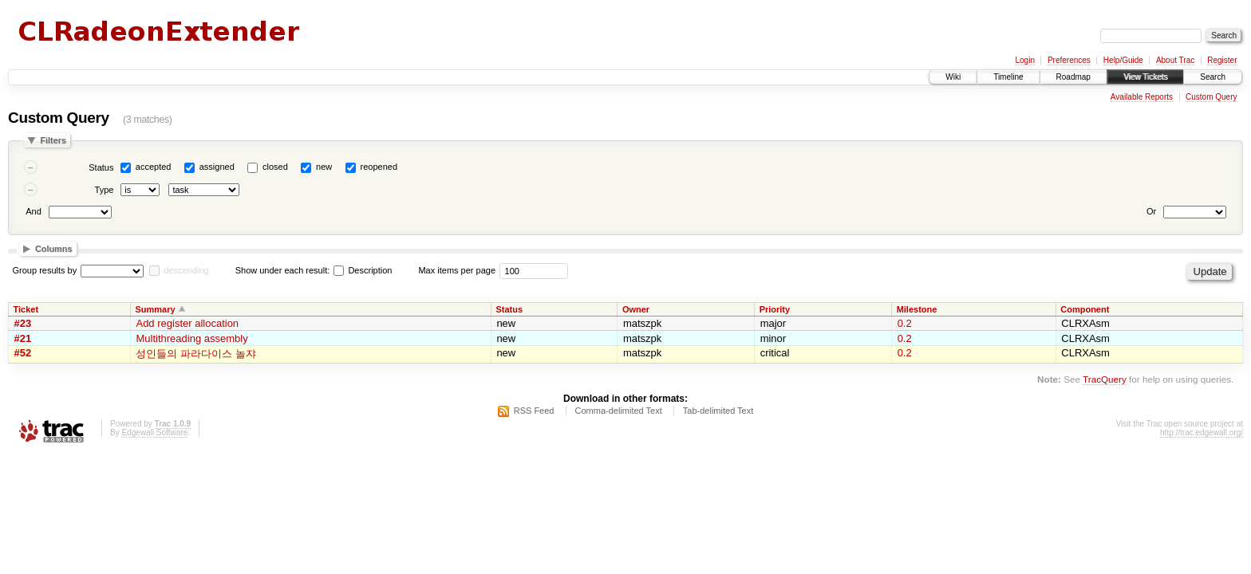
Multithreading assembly (191, 338)
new (324, 166)
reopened (379, 166)
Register (1222, 60)
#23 (23, 323)
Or (1151, 211)
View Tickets (1145, 77)
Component (1084, 309)
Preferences (1069, 60)
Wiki (953, 77)
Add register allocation (187, 323)
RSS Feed (534, 410)
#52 (23, 353)
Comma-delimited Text (618, 410)
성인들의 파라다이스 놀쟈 (195, 354)
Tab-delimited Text (718, 410)
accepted (154, 166)
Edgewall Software (154, 432)
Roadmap (1073, 77)
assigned (217, 166)
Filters (53, 140)
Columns (54, 249)
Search (1212, 77)
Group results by (45, 270)
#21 (23, 338)
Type (104, 190)
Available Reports (1142, 96)
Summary (155, 309)
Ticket (26, 309)
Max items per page (456, 270)
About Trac (1175, 60)
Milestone (917, 309)
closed (275, 166)
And (33, 211)
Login (1024, 60)
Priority (775, 309)
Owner (635, 309)
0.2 (905, 323)
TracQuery (1105, 379)
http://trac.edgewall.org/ (1201, 432)
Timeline (1008, 77)
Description (362, 270)
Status (101, 167)
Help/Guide (1123, 60)
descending (186, 270)
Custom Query (1211, 96)
